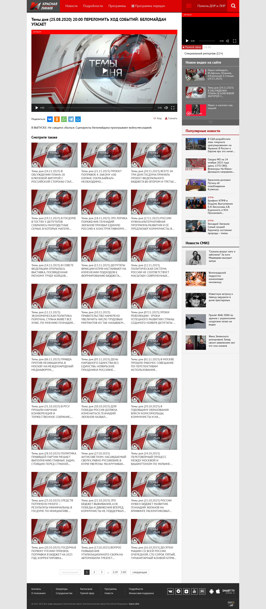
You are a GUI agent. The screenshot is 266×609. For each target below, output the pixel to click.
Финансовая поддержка (141, 593)
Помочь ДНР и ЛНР (211, 6)
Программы (117, 6)
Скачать (171, 118)
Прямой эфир (87, 593)
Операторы (62, 589)
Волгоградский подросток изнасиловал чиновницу (217, 277)
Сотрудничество (64, 593)
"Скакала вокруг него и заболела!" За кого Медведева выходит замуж (222, 256)
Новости (71, 6)
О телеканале (38, 593)
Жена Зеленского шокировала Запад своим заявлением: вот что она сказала (222, 341)
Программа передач (148, 6)
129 (115, 572)
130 (123, 572)
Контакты (36, 589)
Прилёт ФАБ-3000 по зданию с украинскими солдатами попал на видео (222, 320)
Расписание (86, 589)
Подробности (93, 6)
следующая (139, 572)
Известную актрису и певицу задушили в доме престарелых (221, 297)
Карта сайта (134, 604)
